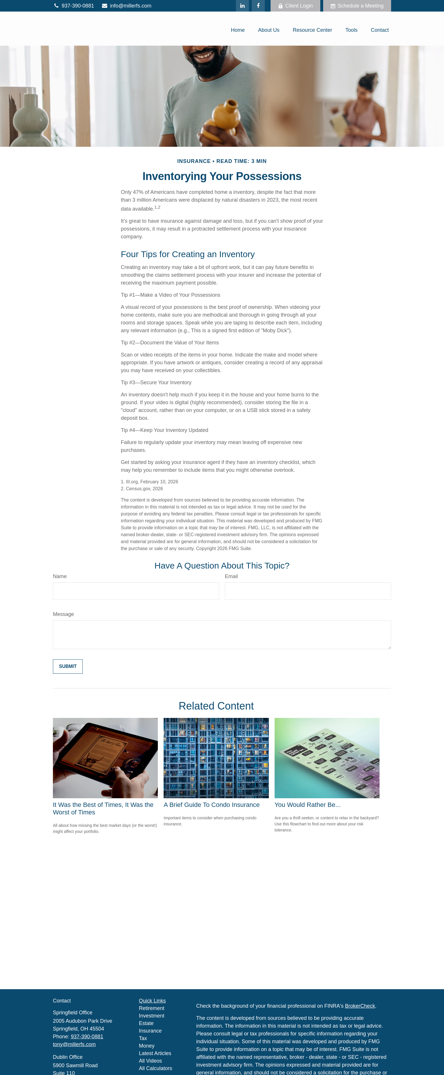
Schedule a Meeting (357, 6)
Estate (146, 1023)
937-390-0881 (73, 6)
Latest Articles (155, 1053)
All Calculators (155, 1068)
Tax (143, 1038)
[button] (238, 30)
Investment (151, 1016)
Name (60, 576)
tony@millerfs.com (74, 1044)
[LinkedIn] (242, 6)
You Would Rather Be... (308, 804)
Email (231, 576)
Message (63, 614)
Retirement (151, 1008)
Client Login (295, 6)
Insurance (150, 1031)
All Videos (150, 1061)
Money (147, 1046)
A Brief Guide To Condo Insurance (212, 804)
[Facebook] (258, 6)
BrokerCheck (360, 1006)
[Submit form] (68, 666)
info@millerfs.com (126, 6)
